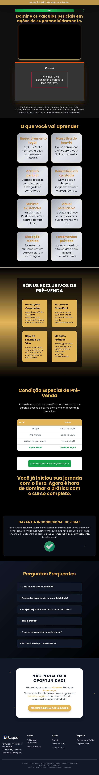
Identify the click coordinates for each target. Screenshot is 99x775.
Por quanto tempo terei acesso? (39, 643)
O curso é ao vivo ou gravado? (38, 586)
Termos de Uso (34, 746)
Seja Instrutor (83, 743)
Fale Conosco (58, 747)
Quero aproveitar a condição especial (49, 463)
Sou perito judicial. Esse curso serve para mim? (46, 609)
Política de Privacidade (32, 741)
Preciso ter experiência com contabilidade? (45, 598)
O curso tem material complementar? (42, 632)
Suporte (55, 740)
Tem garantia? (29, 620)
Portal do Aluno (59, 743)
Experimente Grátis (85, 740)
